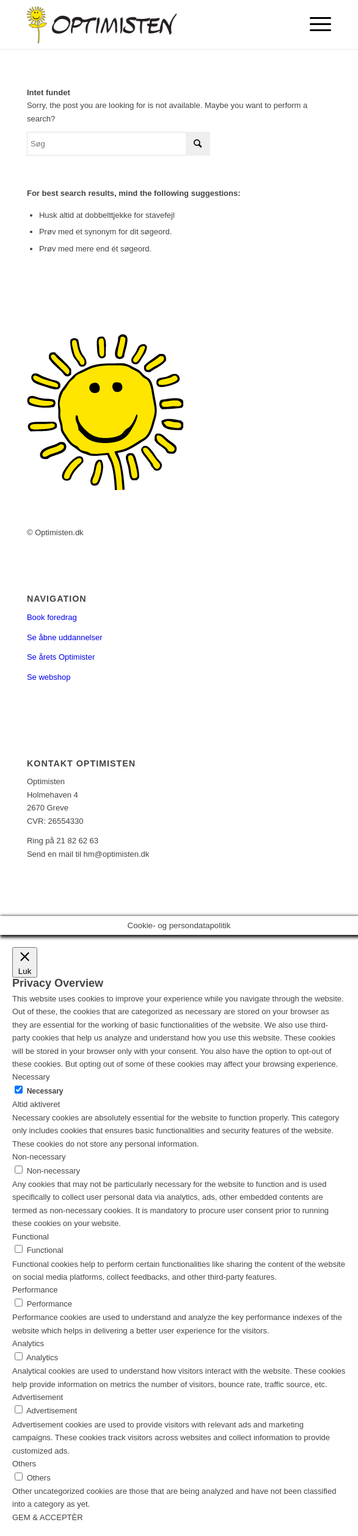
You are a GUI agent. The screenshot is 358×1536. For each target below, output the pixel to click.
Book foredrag (52, 617)
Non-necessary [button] (38, 1156)
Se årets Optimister (61, 657)
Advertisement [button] (37, 1397)
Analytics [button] (28, 1343)
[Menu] (314, 24)
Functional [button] (30, 1236)
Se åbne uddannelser (65, 637)
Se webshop (49, 677)
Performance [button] (34, 1289)
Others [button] (24, 1463)
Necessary (45, 1091)
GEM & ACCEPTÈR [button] (47, 1517)
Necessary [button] (30, 1076)
